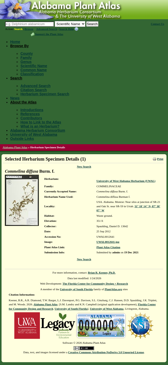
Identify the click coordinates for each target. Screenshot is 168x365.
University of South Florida (76, 289)
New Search (84, 166)
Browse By (19, 46)
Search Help (66, 28)
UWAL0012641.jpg (107, 241)
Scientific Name (33, 66)
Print (160, 158)
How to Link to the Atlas (40, 122)
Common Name (33, 70)
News (15, 98)
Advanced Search (46, 28)
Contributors (31, 118)
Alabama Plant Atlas (15, 147)
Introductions (31, 110)
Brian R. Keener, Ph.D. (102, 272)
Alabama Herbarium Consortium (37, 130)
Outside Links (22, 139)
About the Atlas (23, 102)
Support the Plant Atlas (49, 34)
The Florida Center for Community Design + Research (95, 283)
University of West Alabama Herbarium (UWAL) (125, 180)
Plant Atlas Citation (108, 247)
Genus (26, 62)
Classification (32, 74)
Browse (29, 28)
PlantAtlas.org (113, 289)
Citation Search (33, 90)
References (30, 114)
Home (15, 42)
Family (26, 58)
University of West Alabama (33, 134)
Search (18, 28)
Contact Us (157, 23)
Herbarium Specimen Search (44, 94)
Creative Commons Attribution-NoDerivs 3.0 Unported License (106, 352)
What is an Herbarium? (39, 126)
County (26, 53)
